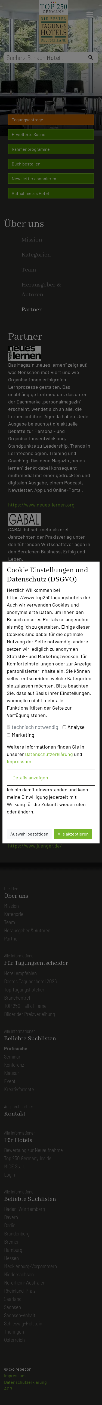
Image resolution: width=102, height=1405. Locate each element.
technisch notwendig (35, 727)
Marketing (23, 735)
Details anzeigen (30, 777)
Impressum (19, 761)
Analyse (76, 727)
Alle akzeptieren (73, 833)
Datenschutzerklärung (49, 754)
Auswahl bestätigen (29, 833)
